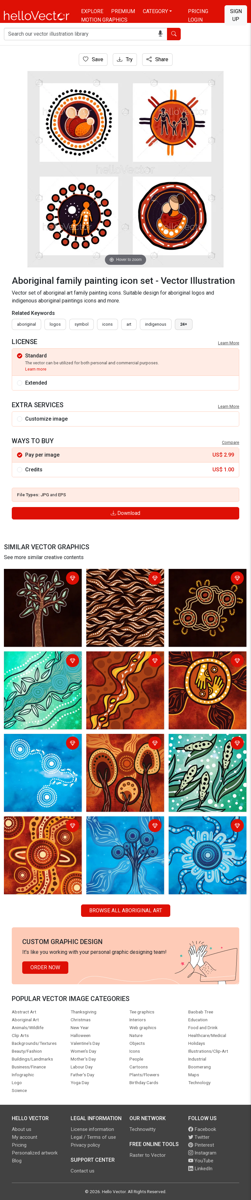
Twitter (198, 1137)
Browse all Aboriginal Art (125, 910)
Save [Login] (93, 59)
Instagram (202, 1153)
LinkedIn (200, 1169)
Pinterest (201, 1145)
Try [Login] (125, 59)
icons (107, 324)
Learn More (228, 342)
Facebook (202, 1129)
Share (157, 59)
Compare (230, 442)
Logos (55, 324)
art (128, 324)
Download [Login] (125, 513)
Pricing (198, 11)
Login (195, 20)
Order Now (45, 967)
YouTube (200, 1161)
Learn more (35, 369)
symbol (82, 324)
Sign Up (236, 15)
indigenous (155, 324)
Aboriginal (26, 324)
